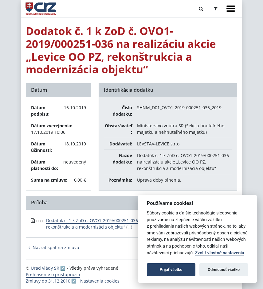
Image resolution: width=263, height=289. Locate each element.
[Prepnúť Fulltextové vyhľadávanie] (201, 8)
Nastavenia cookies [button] (100, 281)
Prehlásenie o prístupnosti (53, 274)
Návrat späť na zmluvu (54, 247)
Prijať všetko (171, 269)
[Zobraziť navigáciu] (230, 8)
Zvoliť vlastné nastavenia (219, 253)
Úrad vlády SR (45, 268)
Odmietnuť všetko (224, 269)
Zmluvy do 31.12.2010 (48, 281)
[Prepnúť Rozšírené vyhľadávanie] (216, 8)
